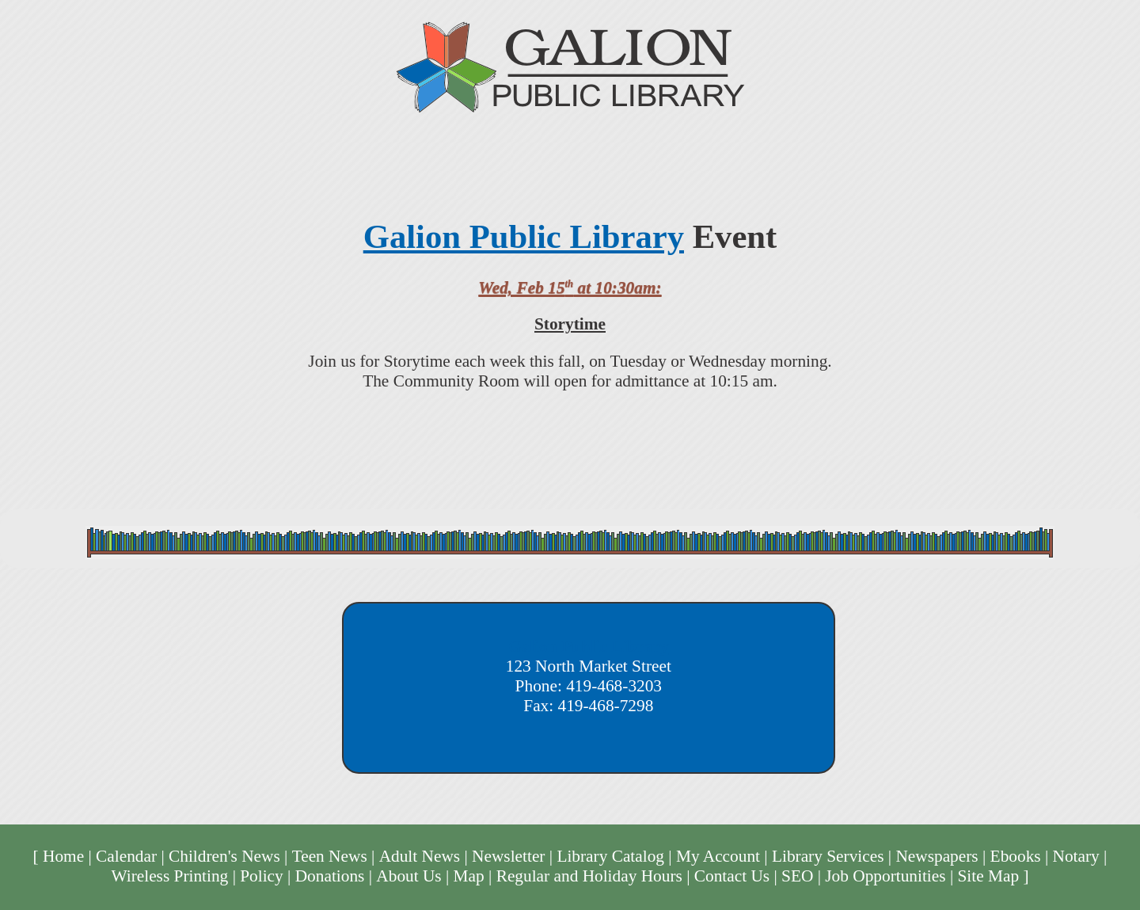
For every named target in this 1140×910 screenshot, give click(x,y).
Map (469, 875)
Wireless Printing (169, 875)
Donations (330, 875)
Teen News (329, 856)
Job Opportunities (885, 875)
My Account (718, 856)
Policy (261, 875)
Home (63, 856)
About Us (408, 875)
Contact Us (732, 875)
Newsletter (508, 856)
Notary (1076, 856)
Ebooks (1015, 856)
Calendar (126, 856)
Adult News (420, 856)
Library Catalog (610, 856)
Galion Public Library (523, 236)
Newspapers (936, 856)
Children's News (224, 856)
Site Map (989, 875)
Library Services (828, 856)
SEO (797, 875)
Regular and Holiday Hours (589, 875)
